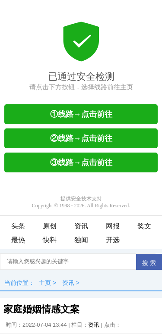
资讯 (81, 226)
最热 (18, 239)
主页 (45, 282)
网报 (113, 226)
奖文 (144, 226)
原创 (50, 226)
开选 (113, 239)
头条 (18, 226)
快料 (50, 239)
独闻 (81, 239)
